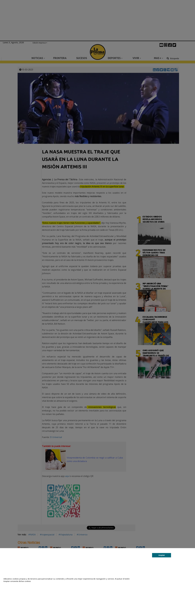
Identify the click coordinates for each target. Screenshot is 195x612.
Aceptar (161, 555)
